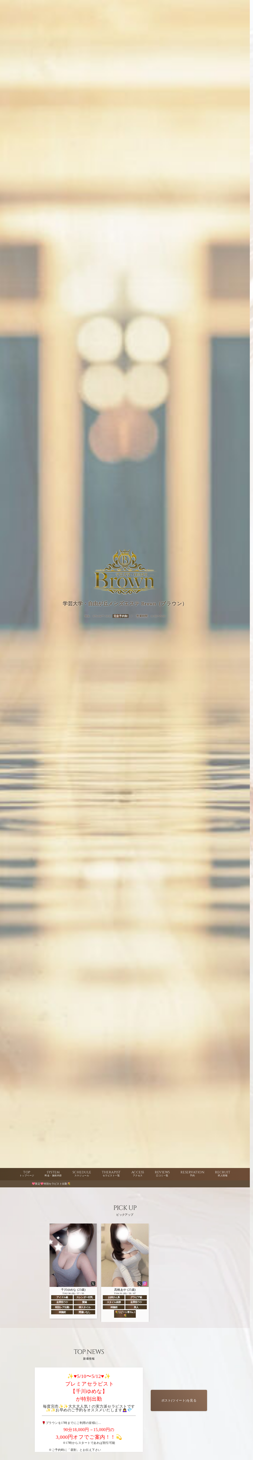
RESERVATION (192, 1174)
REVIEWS (162, 1174)
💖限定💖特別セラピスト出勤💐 (56, 1183)
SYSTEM (53, 1174)
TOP (27, 1174)
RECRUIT (222, 1174)
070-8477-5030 (102, 616)
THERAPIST (111, 1174)
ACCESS (137, 1174)
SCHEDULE (81, 1174)
